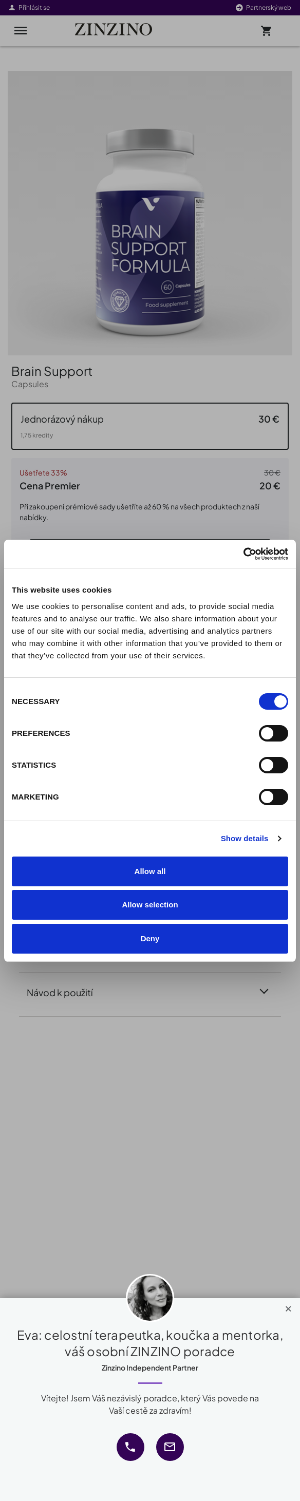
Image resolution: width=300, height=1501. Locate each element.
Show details (245, 838)
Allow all (150, 871)
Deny (150, 938)
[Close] (288, 1306)
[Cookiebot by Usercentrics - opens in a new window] (243, 554)
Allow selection (150, 904)
